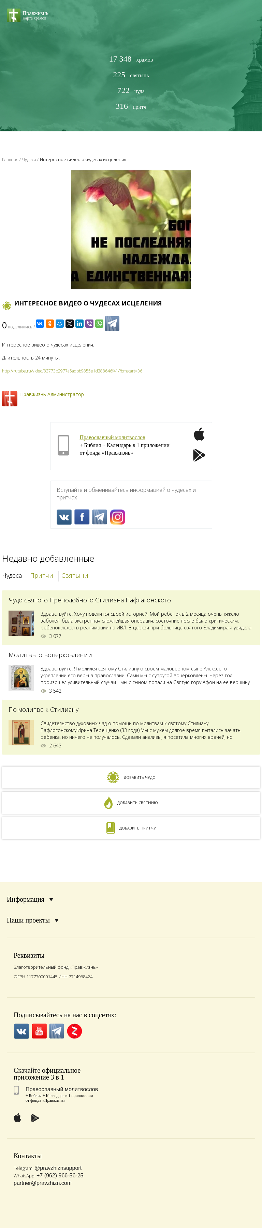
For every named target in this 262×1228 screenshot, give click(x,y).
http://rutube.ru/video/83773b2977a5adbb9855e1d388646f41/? (61, 371)
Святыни (74, 575)
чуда (131, 90)
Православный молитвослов (112, 437)
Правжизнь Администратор (52, 394)
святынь (131, 74)
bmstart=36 (131, 371)
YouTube (39, 1031)
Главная (10, 159)
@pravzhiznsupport (58, 1168)
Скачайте (27, 1070)
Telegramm (99, 517)
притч (131, 106)
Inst (117, 517)
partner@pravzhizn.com (43, 1183)
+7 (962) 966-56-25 (60, 1175)
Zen (74, 1031)
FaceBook (82, 517)
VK (64, 517)
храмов (131, 59)
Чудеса (12, 575)
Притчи (41, 575)
